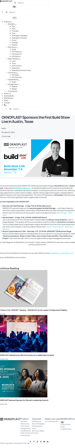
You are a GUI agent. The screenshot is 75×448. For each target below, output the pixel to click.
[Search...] (30, 2)
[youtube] (44, 441)
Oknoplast (18, 443)
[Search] (15, 2)
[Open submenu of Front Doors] (17, 73)
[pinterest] (34, 441)
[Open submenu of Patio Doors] (17, 47)
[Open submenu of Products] (11, 22)
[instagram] (41, 441)
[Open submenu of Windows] (15, 24)
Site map (26, 443)
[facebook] (30, 441)
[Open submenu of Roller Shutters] (20, 59)
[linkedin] (47, 441)
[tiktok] (37, 441)
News (4, 128)
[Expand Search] (6, 105)
